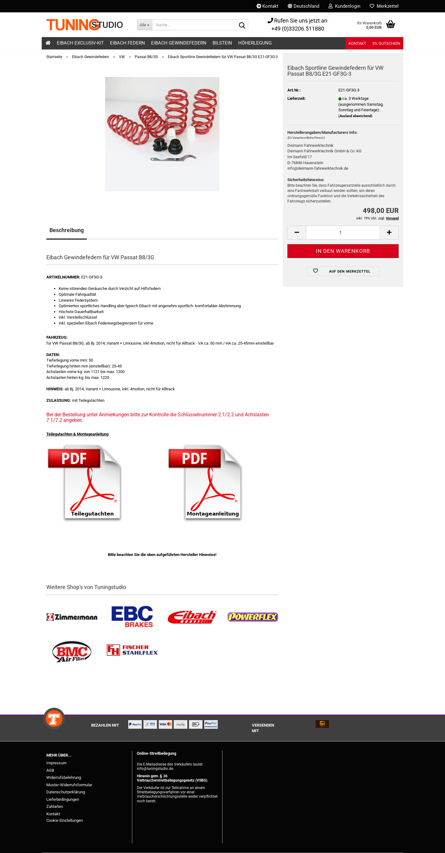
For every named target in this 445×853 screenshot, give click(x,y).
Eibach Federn (127, 43)
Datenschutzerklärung (65, 792)
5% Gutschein (386, 43)
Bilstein (222, 43)
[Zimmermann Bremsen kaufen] (71, 617)
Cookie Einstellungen (64, 820)
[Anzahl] (343, 233)
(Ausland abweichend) (355, 116)
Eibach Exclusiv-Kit (80, 43)
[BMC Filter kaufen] (71, 652)
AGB (50, 770)
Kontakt (267, 6)
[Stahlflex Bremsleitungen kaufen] (132, 652)
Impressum (56, 763)
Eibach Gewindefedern (178, 43)
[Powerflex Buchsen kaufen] (252, 617)
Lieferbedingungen (62, 799)
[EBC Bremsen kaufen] (132, 617)
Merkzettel (384, 6)
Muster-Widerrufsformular (69, 785)
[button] (303, 6)
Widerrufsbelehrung (63, 777)
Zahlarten (54, 806)
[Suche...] (144, 24)
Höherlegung (255, 43)
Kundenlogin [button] (344, 6)
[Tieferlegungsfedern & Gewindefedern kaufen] (192, 617)
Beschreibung (66, 230)
